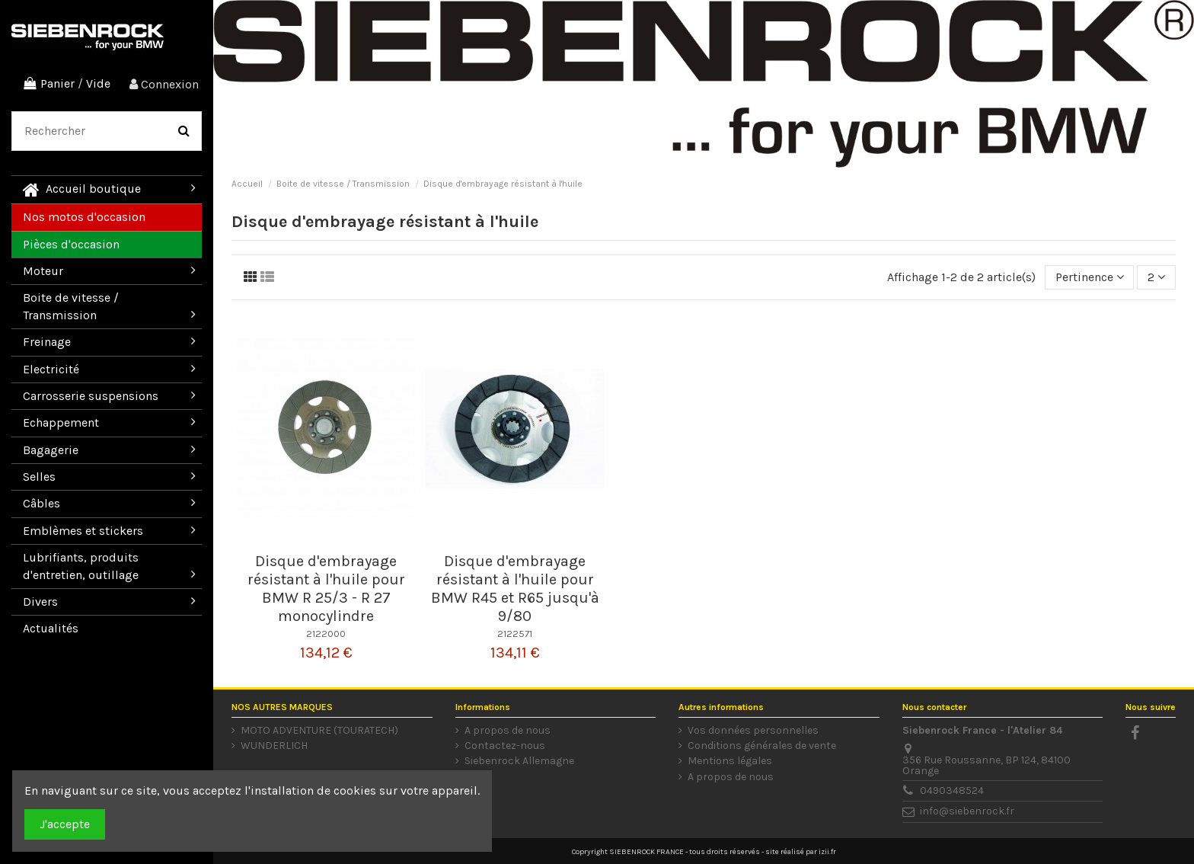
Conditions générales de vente (762, 746)
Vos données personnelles (753, 730)
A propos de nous (508, 730)
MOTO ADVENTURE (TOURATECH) (319, 730)
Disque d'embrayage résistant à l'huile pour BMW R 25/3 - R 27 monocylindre (326, 588)
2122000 (326, 633)
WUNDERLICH (274, 746)
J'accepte (65, 824)
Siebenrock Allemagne (519, 761)
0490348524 (952, 790)
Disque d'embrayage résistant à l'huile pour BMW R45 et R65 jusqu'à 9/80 (515, 588)
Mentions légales (730, 761)
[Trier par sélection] (1090, 277)
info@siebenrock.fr (967, 811)
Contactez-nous (505, 746)
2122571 (514, 633)
